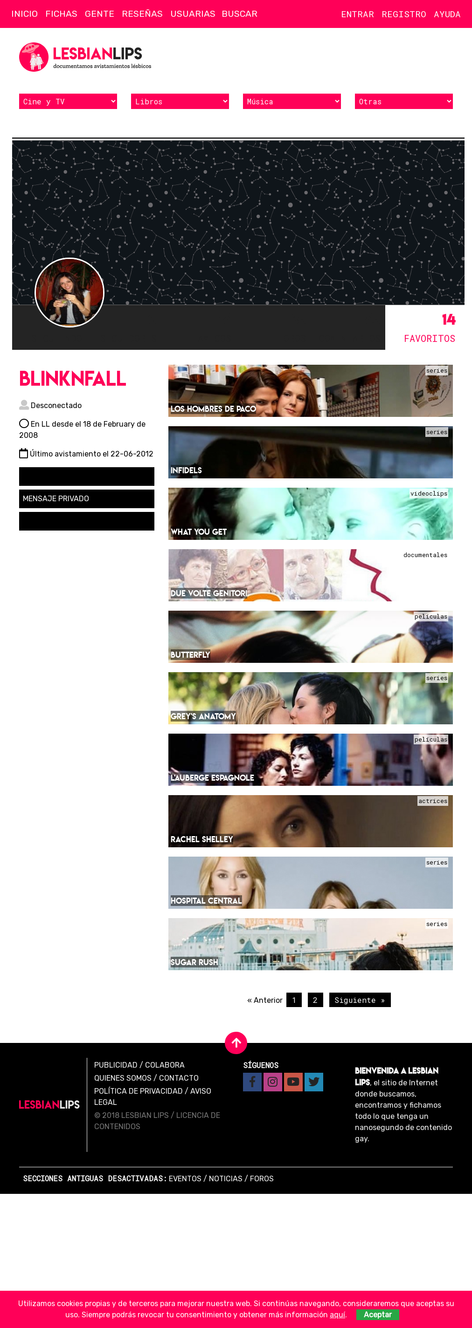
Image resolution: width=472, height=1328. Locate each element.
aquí (337, 1314)
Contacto (179, 1077)
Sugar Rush (194, 961)
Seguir (41, 475)
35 (273, 326)
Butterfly (190, 653)
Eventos (185, 1177)
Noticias (226, 1177)
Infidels (186, 469)
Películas (431, 616)
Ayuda (447, 14)
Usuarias (192, 13)
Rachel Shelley (202, 838)
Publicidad (116, 1064)
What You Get (199, 530)
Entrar (357, 14)
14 (422, 326)
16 (198, 326)
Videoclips (428, 493)
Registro (404, 14)
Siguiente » (359, 999)
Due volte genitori (209, 592)
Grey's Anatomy (203, 715)
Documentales (425, 554)
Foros (262, 1177)
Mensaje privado (56, 497)
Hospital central (206, 899)
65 (348, 326)
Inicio (24, 13)
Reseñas (142, 13)
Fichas (61, 13)
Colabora (165, 1064)
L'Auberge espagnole (212, 776)
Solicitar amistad (58, 520)
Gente (99, 13)
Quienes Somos (123, 1077)
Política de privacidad (138, 1090)
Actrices (432, 800)
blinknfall (72, 377)
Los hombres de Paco (213, 407)
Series (436, 370)
